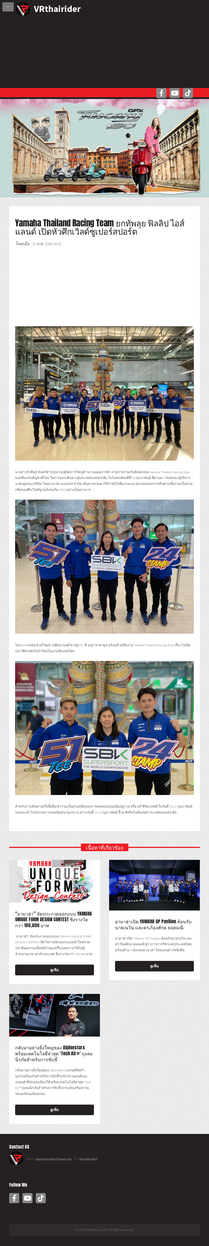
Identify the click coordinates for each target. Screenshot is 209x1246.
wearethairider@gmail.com (53, 1158)
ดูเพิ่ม (54, 970)
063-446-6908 (88, 1158)
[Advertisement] (104, 51)
